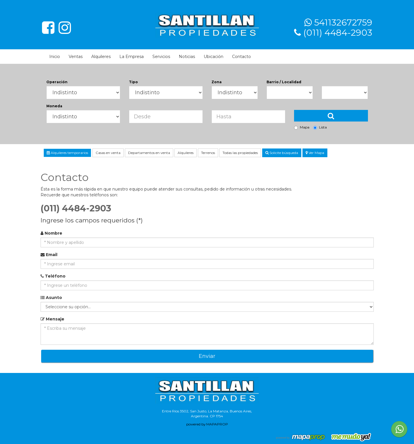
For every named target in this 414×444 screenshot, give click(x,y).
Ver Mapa (315, 153)
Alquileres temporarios (67, 153)
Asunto (51, 297)
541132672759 (343, 22)
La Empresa (131, 56)
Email (49, 254)
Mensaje (52, 319)
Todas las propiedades (240, 153)
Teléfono (53, 276)
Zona (216, 82)
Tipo (133, 82)
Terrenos (208, 153)
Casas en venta (108, 153)
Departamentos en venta (149, 153)
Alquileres (101, 56)
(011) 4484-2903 (337, 32)
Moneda (54, 106)
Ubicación (213, 56)
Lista (320, 127)
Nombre (51, 233)
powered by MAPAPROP (207, 424)
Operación (57, 82)
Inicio (54, 56)
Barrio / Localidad (284, 82)
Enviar (207, 356)
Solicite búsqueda (281, 153)
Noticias (187, 56)
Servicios (161, 56)
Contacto (241, 56)
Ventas (76, 56)
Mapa (301, 127)
